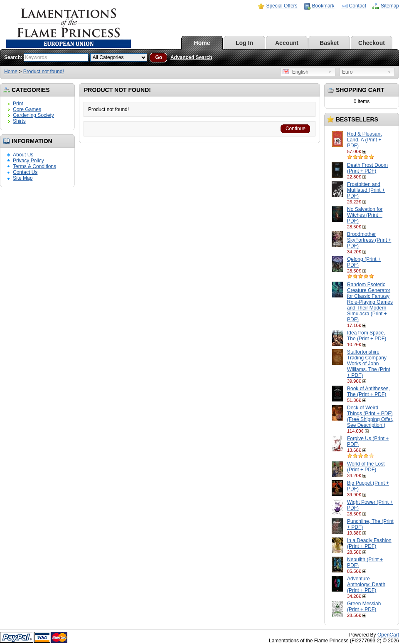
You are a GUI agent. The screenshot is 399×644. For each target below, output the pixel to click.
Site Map (22, 178)
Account (286, 43)
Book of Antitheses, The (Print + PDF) (368, 391)
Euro (347, 72)
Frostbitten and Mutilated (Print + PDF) (366, 190)
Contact (357, 6)
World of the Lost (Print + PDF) (366, 467)
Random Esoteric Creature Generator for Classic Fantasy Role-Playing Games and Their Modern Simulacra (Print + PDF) (370, 302)
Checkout (371, 43)
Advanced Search (191, 57)
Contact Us (25, 172)
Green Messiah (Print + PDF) (364, 606)
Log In (244, 43)
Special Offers (281, 6)
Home (202, 43)
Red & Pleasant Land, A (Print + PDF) (364, 140)
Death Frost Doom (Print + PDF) (367, 168)
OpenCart (388, 635)
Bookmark (323, 6)
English (295, 72)
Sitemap (390, 6)
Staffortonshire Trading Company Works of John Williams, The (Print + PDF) (368, 363)
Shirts (19, 121)
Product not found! (43, 71)
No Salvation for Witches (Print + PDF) (364, 215)
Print (18, 104)
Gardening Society (33, 115)
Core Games (27, 109)
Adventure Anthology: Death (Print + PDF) (366, 584)
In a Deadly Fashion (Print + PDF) (369, 543)
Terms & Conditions (34, 166)
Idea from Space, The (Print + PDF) (366, 336)
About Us (23, 155)
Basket (329, 43)
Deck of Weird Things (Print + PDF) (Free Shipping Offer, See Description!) (370, 416)
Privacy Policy (28, 160)
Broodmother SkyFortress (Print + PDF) (369, 240)
